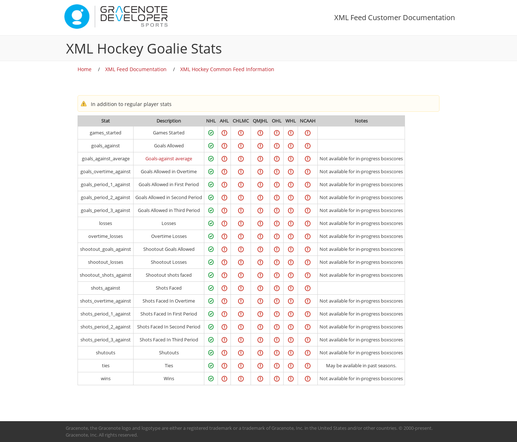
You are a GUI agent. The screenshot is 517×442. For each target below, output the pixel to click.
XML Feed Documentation (136, 69)
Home (85, 69)
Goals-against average (168, 158)
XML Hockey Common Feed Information (227, 69)
